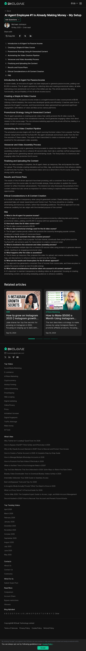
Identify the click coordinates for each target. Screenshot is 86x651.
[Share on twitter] (5, 357)
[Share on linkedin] (9, 357)
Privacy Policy (24, 628)
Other (57, 613)
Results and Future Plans (18, 67)
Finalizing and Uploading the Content (23, 63)
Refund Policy (49, 628)
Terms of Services (11, 628)
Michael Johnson (18, 24)
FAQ (9, 75)
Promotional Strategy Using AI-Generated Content (28, 51)
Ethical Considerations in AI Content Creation (26, 71)
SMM (8, 312)
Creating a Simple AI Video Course (21, 47)
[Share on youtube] (17, 357)
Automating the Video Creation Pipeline (23, 55)
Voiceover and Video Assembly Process (23, 59)
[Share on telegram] (13, 357)
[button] (74, 3)
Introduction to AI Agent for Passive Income (25, 43)
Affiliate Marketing (53, 312)
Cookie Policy (37, 628)
